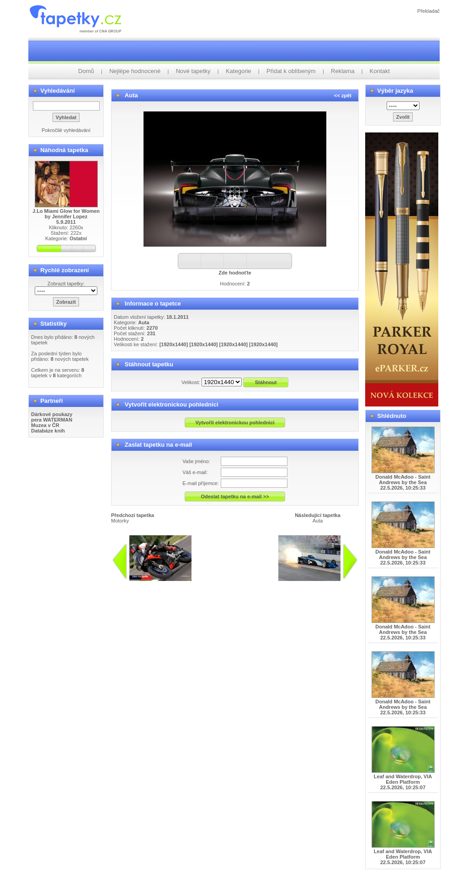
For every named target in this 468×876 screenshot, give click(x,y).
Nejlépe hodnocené (134, 71)
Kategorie (238, 71)
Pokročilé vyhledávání (66, 130)
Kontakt (380, 71)
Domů (86, 71)
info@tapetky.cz (268, 584)
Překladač (428, 11)
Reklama (342, 71)
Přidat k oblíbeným (291, 71)
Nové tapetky (193, 71)
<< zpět (342, 95)
